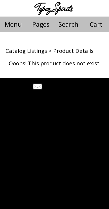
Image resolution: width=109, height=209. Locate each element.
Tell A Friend (59, 87)
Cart (96, 24)
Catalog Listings (26, 50)
